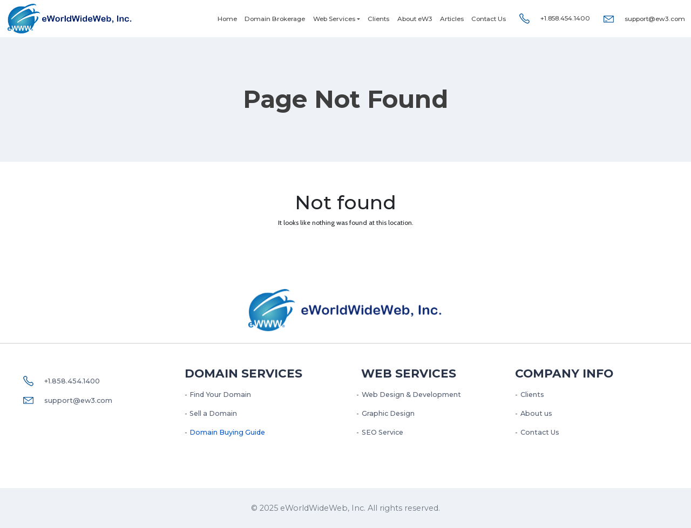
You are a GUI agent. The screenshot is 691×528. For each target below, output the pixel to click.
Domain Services (243, 373)
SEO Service (382, 432)
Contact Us (488, 19)
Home (227, 19)
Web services (408, 373)
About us (536, 413)
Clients (378, 19)
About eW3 (414, 19)
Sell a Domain (213, 413)
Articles (452, 19)
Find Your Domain (220, 394)
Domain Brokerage (275, 19)
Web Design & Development (411, 394)
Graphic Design (388, 413)
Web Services (334, 19)
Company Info (564, 373)
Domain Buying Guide (227, 432)
